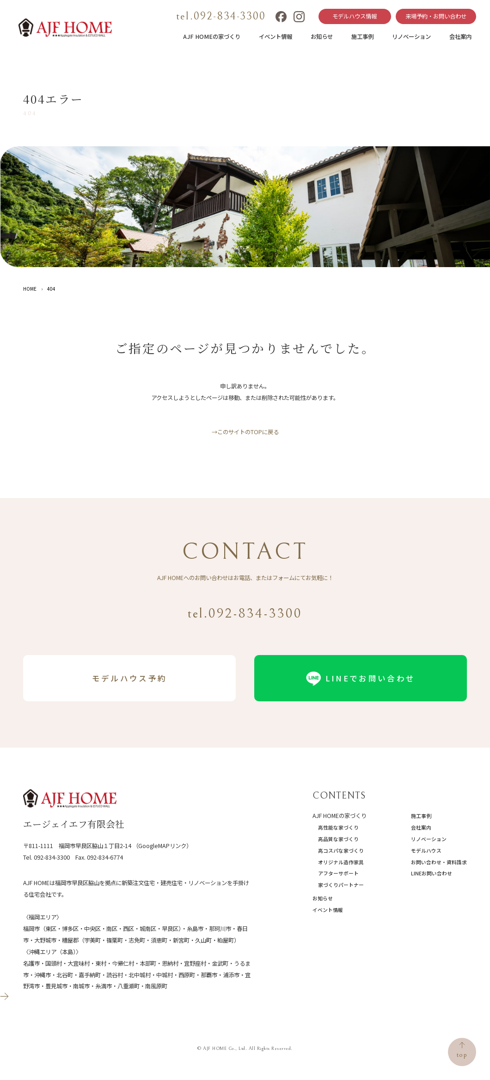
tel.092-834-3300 (221, 16)
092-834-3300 (52, 857)
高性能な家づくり (338, 827)
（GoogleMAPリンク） (162, 846)
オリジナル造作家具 (341, 862)
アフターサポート (338, 873)
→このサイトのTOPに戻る (245, 432)
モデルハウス (426, 850)
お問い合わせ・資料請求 (439, 862)
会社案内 (460, 36)
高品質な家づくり (338, 839)
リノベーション (411, 36)
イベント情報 (275, 36)
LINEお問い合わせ (431, 873)
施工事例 (362, 36)
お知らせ (322, 36)
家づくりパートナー (341, 884)
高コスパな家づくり (341, 850)
